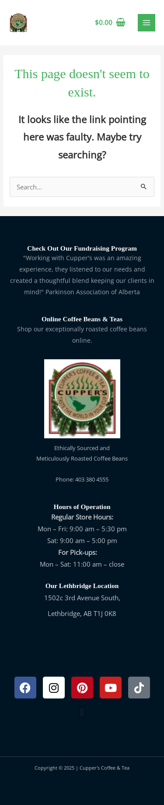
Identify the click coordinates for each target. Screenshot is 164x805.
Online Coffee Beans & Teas (82, 319)
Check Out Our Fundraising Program (82, 248)
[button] (82, 712)
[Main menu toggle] (146, 22)
